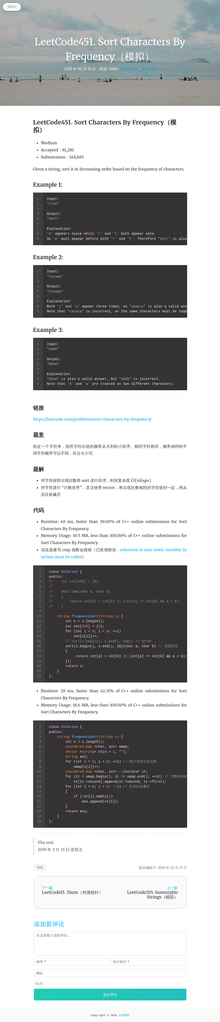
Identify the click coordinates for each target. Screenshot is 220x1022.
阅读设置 (148, 69)
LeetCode (129, 69)
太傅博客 (124, 1015)
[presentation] (141, 481)
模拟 (40, 867)
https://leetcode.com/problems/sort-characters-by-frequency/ (92, 419)
